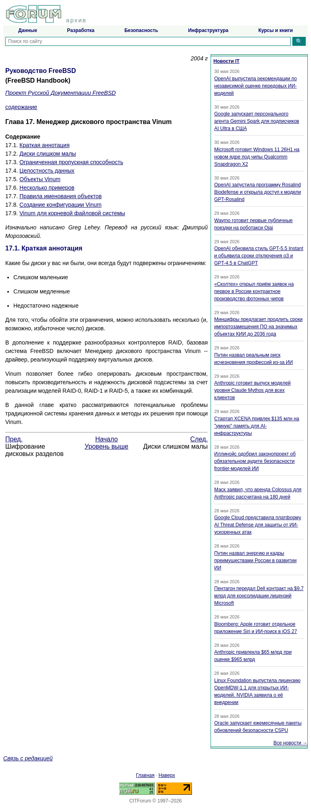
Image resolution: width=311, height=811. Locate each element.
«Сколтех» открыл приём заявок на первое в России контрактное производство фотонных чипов (254, 291)
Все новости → (290, 743)
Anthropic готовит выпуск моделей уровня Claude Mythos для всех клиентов (252, 390)
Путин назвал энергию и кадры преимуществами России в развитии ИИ (255, 560)
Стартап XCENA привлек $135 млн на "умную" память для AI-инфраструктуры (256, 426)
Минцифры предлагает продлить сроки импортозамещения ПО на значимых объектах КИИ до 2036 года (258, 327)
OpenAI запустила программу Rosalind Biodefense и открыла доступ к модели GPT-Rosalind (257, 192)
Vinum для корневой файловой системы (72, 213)
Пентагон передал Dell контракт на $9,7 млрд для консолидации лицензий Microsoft (259, 596)
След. (199, 439)
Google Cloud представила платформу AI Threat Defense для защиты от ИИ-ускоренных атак (257, 525)
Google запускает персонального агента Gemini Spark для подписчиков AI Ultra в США (256, 121)
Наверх (166, 775)
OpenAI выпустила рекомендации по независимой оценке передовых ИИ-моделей (255, 86)
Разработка (81, 30)
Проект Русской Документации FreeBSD (60, 93)
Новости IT (226, 61)
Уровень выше (106, 446)
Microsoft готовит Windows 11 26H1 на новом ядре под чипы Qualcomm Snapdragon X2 (257, 157)
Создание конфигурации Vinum (60, 204)
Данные (27, 30)
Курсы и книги (275, 30)
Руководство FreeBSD (40, 70)
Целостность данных (47, 170)
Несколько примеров (47, 187)
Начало (106, 439)
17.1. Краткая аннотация (43, 248)
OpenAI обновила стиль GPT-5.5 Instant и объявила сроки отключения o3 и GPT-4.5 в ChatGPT (258, 256)
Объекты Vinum (39, 179)
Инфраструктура (208, 30)
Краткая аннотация (44, 145)
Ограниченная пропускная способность (71, 162)
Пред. (14, 439)
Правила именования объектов (60, 196)
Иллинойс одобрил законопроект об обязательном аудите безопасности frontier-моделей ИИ (255, 461)
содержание (21, 107)
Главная (145, 775)
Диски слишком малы (47, 153)
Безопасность (141, 30)
